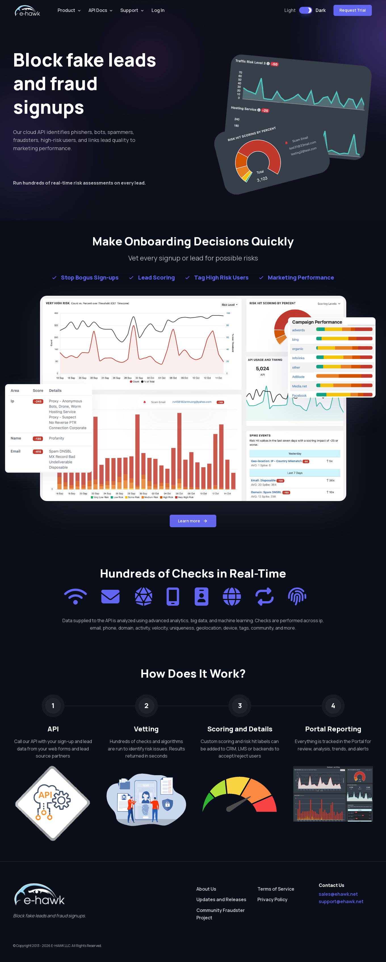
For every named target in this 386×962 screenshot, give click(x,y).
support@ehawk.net (341, 901)
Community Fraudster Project (220, 914)
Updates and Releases (221, 899)
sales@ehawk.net (338, 894)
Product (66, 10)
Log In (158, 10)
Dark (321, 10)
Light (290, 10)
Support (129, 10)
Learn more (193, 521)
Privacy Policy (272, 899)
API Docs (98, 10)
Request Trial (352, 10)
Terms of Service (275, 889)
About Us (206, 889)
